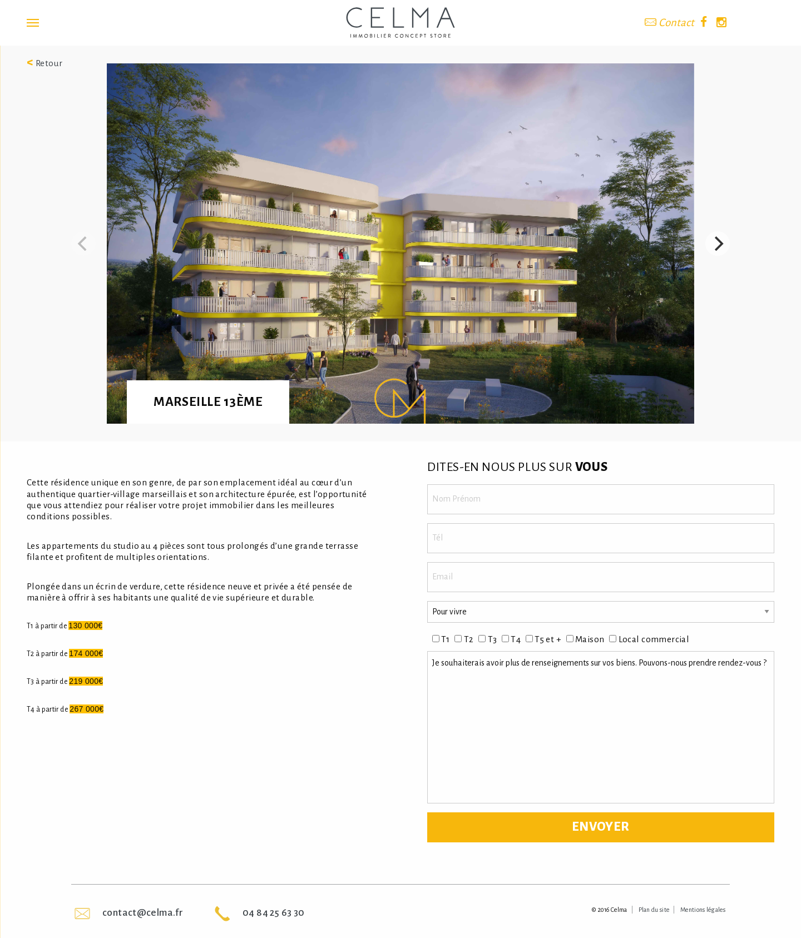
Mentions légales (702, 909)
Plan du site (654, 909)
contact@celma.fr (142, 912)
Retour (45, 63)
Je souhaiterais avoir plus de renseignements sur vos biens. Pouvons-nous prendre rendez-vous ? (600, 727)
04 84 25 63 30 (273, 912)
